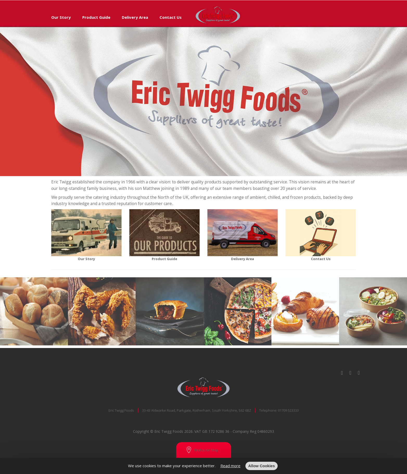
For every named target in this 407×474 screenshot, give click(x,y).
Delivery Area (135, 17)
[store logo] (214, 6)
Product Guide (96, 17)
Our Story (61, 17)
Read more (230, 465)
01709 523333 (288, 410)
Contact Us (171, 17)
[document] (203, 466)
